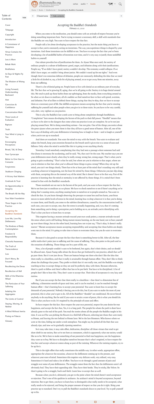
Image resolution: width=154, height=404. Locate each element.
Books (41, 10)
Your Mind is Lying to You (14, 135)
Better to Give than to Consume (14, 160)
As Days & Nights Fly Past (14, 75)
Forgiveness (10, 167)
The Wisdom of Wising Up (15, 83)
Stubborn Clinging (13, 172)
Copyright (9, 35)
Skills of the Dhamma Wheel (14, 277)
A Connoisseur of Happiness (12, 45)
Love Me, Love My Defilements (13, 220)
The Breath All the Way (15, 194)
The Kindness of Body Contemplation (14, 227)
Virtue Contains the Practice (13, 53)
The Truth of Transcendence (11, 248)
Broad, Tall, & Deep (13, 150)
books (93, 4)
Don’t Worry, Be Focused (12, 260)
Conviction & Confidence (11, 106)
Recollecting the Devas (15, 267)
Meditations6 (50, 10)
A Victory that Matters (14, 177)
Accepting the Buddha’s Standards (13, 212)
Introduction (10, 40)
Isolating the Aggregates (10, 293)
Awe (7, 100)
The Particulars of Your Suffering (15, 285)
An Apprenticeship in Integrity (14, 187)
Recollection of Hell (13, 271)
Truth (7, 130)
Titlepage (9, 30)
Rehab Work (10, 64)
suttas (75, 4)
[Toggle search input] (120, 4)
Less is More (10, 60)
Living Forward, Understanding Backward (12, 92)
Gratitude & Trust (12, 181)
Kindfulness (10, 69)
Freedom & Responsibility (11, 235)
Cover (7, 25)
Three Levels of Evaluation (11, 118)
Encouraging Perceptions (10, 143)
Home (34, 10)
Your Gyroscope (12, 154)
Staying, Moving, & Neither (13, 305)
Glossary (8, 321)
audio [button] (83, 4)
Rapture (8, 125)
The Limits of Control (14, 299)
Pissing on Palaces (12, 316)
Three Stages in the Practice (13, 204)
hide (24, 17)
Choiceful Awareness (14, 242)
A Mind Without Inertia (15, 312)
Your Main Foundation (14, 199)
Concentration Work (14, 112)
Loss (7, 254)
